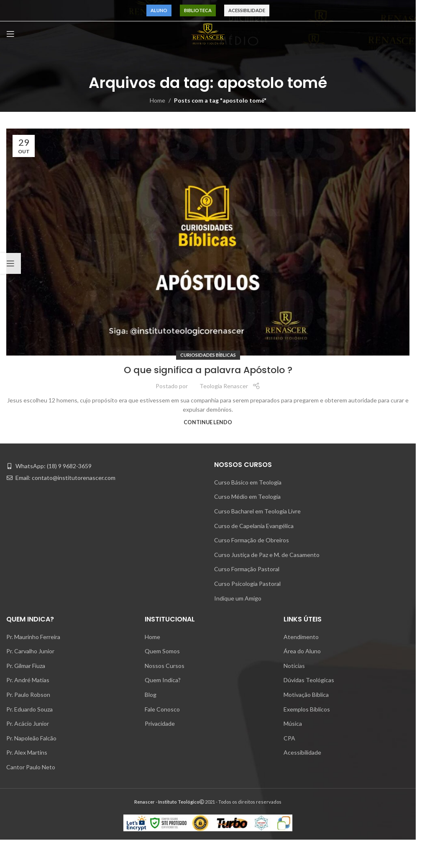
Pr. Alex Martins (26, 752)
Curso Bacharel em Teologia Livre (257, 511)
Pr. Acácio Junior (27, 723)
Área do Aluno (302, 651)
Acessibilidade (246, 10)
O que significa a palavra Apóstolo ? (208, 369)
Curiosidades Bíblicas (208, 355)
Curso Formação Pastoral (246, 568)
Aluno (159, 10)
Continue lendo (208, 422)
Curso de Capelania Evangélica (254, 525)
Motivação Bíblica (306, 694)
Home (157, 100)
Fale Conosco (162, 709)
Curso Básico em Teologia (247, 482)
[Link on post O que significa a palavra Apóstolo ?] (207, 242)
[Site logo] (208, 33)
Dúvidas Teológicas (309, 679)
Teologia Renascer (223, 385)
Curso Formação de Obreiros (251, 540)
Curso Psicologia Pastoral (247, 583)
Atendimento (301, 636)
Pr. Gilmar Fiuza (25, 665)
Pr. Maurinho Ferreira (33, 636)
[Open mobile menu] (10, 34)
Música (293, 723)
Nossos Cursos (164, 665)
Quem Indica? (163, 679)
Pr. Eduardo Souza (29, 709)
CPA (289, 738)
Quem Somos (162, 651)
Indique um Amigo (237, 598)
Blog (150, 694)
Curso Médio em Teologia (247, 496)
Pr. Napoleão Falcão (31, 738)
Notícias (294, 665)
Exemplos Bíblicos (307, 709)
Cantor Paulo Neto (30, 767)
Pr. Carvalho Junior (30, 651)
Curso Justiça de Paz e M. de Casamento (267, 554)
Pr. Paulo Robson (28, 694)
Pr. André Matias (27, 679)
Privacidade (160, 723)
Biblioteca (198, 10)
